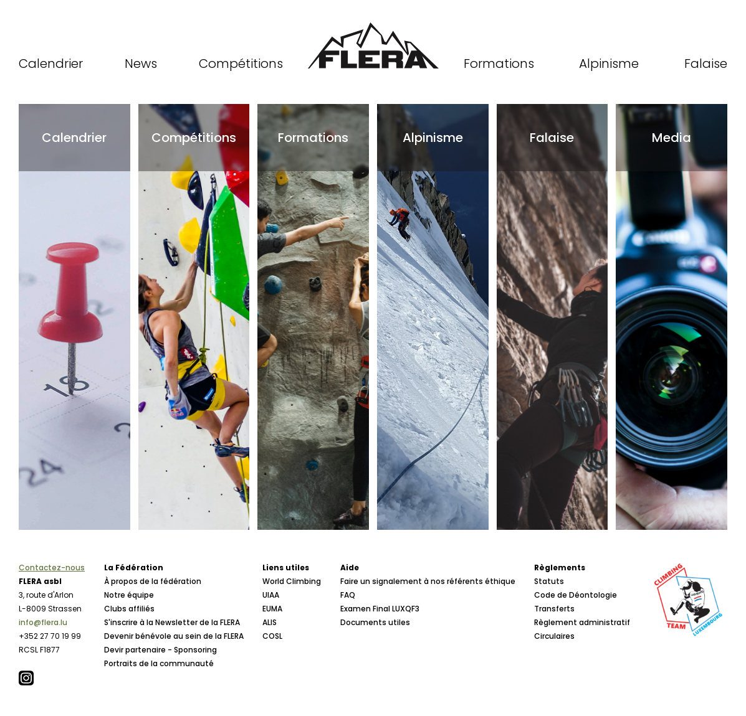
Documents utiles (375, 622)
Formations (499, 63)
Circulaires (554, 636)
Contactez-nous (52, 567)
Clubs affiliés (129, 608)
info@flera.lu (43, 622)
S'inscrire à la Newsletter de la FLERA (172, 622)
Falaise (705, 63)
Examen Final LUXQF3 (379, 608)
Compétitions (241, 63)
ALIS (269, 622)
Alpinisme (609, 63)
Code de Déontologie (575, 595)
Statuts (549, 581)
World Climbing (291, 581)
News (141, 63)
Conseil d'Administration (152, 677)
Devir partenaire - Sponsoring (160, 649)
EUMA (272, 608)
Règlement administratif (582, 622)
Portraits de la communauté (159, 663)
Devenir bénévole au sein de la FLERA (174, 636)
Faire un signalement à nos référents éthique (427, 581)
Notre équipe (129, 595)
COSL (272, 636)
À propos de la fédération (152, 581)
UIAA (270, 595)
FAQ (347, 595)
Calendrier (51, 63)
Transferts (554, 608)
